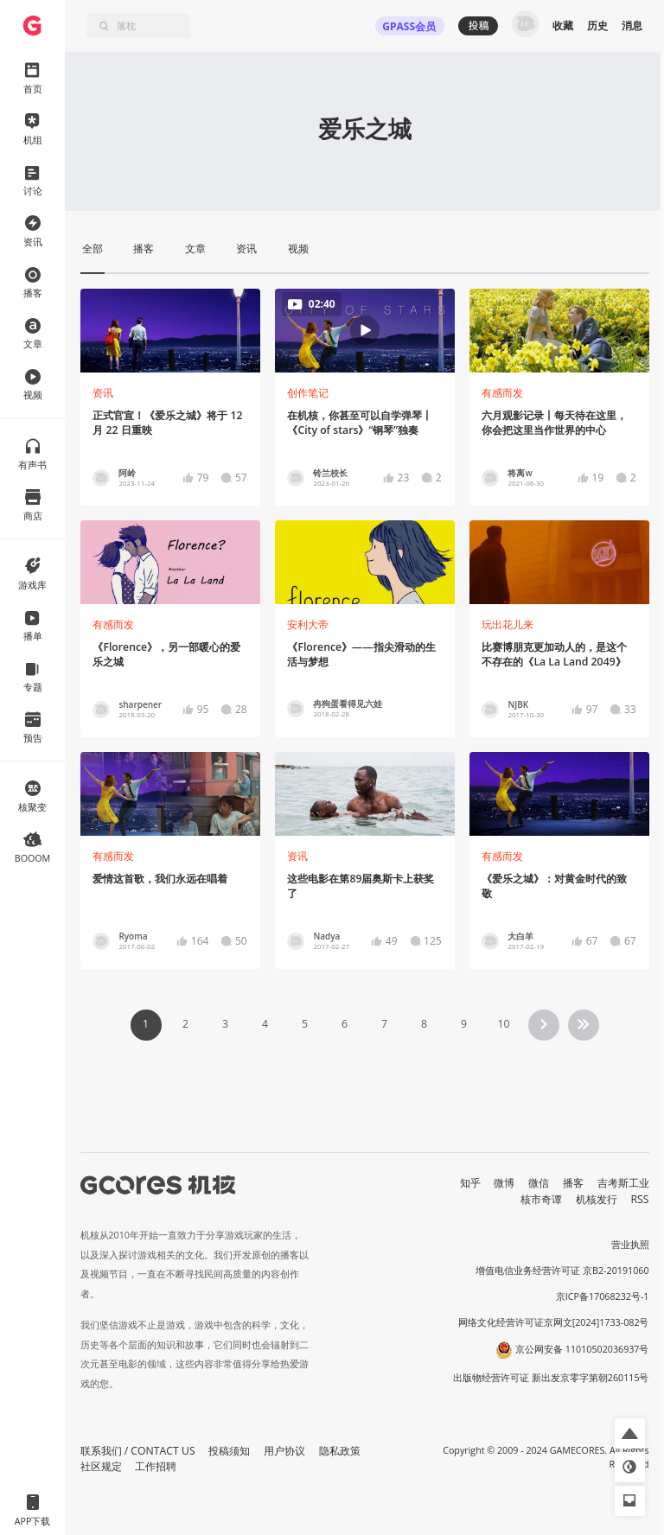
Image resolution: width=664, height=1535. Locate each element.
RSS (640, 1199)
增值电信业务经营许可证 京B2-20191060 (562, 1270)
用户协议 (284, 1450)
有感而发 (502, 392)
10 (503, 1023)
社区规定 (101, 1466)
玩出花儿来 (507, 624)
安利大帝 (308, 624)
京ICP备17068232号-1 (602, 1296)
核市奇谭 (541, 1199)
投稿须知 (229, 1450)
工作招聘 (155, 1466)
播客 (573, 1182)
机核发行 (596, 1199)
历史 (597, 25)
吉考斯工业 (623, 1182)
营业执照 (630, 1245)
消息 (632, 25)
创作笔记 (308, 392)
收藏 (562, 25)
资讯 (103, 392)
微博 (504, 1182)
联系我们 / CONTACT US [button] (137, 1450)
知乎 (470, 1182)
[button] (630, 1433)
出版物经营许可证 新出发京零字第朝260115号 (551, 1378)
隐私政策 (340, 1450)
